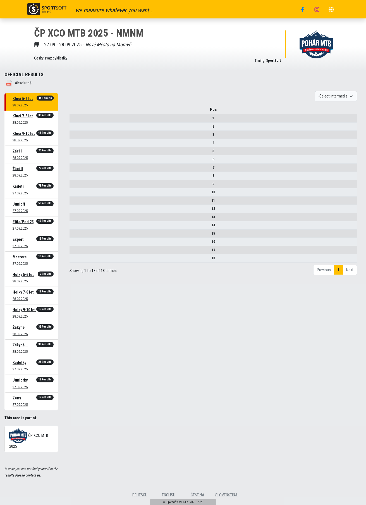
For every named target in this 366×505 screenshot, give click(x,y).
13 (78, 219)
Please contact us (27, 475)
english (168, 495)
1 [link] (338, 271)
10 (78, 194)
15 (78, 235)
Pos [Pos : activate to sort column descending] (78, 111)
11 (78, 202)
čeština (197, 495)
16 (78, 243)
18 (78, 260)
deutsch (139, 495)
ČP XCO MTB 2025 (28, 438)
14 (78, 227)
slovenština (226, 495)
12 (78, 210)
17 (78, 252)
